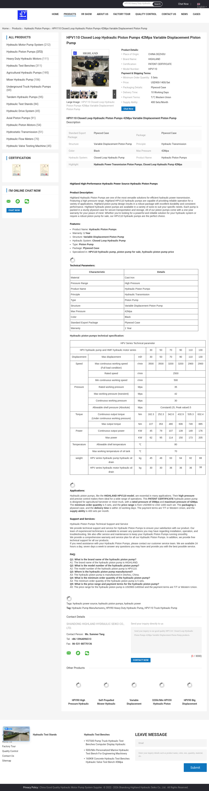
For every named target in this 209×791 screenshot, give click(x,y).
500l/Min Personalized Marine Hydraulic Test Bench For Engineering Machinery (107, 752)
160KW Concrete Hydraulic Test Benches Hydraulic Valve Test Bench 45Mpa (108, 760)
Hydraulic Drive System (20, 111)
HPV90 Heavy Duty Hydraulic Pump (124, 608)
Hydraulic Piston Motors (21, 125)
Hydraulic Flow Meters (19, 139)
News (184, 14)
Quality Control (146, 14)
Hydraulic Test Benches (20, 65)
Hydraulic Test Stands (19, 104)
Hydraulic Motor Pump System (24, 44)
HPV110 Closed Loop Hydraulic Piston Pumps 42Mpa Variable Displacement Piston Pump (90, 106)
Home (55, 14)
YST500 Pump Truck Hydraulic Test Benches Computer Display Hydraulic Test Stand (105, 743)
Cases (196, 14)
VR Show (86, 14)
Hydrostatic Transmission (22, 132)
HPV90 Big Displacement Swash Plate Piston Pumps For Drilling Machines (189, 702)
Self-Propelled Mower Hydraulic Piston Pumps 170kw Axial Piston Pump (106, 702)
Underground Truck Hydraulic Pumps (28, 86)
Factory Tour (121, 14)
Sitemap (6, 760)
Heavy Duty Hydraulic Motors (24, 58)
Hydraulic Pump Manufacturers (88, 608)
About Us (102, 14)
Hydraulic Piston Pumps (37, 28)
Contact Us (169, 14)
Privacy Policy (30, 787)
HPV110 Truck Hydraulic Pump (161, 608)
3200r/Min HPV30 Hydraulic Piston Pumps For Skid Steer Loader (162, 702)
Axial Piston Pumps (18, 118)
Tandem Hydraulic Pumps (22, 97)
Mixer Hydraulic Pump (19, 79)
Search (157, 4)
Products (70, 14)
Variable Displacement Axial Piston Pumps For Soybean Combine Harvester (134, 702)
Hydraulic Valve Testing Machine (26, 146)
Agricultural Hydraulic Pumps (24, 72)
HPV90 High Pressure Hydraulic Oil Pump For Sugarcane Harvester (78, 702)
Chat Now (183, 4)
